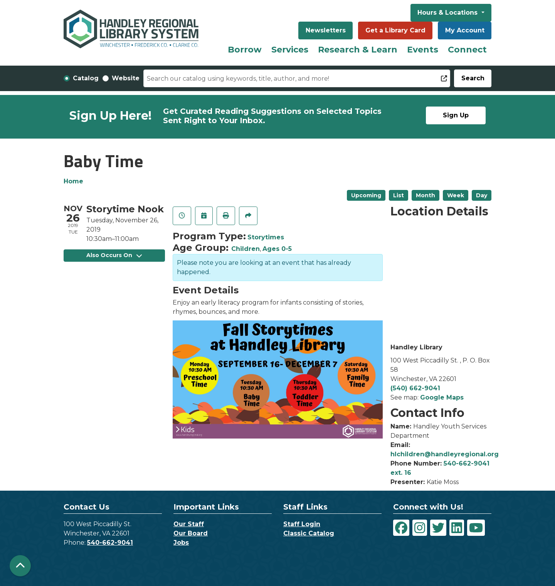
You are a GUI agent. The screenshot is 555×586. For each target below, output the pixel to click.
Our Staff (188, 524)
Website (126, 78)
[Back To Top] (20, 565)
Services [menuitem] (289, 49)
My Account (464, 30)
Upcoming (366, 195)
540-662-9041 (110, 542)
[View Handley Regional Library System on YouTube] (476, 528)
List (398, 195)
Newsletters (326, 30)
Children (245, 248)
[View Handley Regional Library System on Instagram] (419, 528)
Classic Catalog (308, 533)
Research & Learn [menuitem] (357, 49)
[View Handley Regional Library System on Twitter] (438, 528)
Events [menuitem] (422, 49)
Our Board (190, 533)
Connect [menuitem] (467, 49)
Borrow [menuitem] (245, 49)
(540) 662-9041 (415, 388)
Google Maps (442, 397)
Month (425, 195)
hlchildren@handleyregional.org (444, 454)
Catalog (86, 78)
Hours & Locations (448, 12)
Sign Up (456, 115)
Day (481, 195)
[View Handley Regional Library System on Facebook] (401, 528)
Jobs (181, 542)
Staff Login (301, 524)
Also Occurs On (114, 255)
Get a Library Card (395, 30)
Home (73, 181)
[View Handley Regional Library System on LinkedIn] (456, 528)
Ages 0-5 (277, 248)
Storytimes (265, 237)
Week (455, 195)
